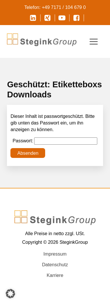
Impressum (55, 253)
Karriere (55, 275)
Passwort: (55, 141)
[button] (10, 293)
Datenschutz (55, 264)
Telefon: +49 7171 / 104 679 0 (55, 7)
